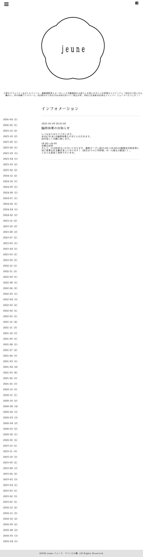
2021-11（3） (10, 328)
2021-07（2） (11, 350)
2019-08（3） (11, 468)
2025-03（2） (11, 164)
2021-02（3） (11, 378)
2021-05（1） (11, 361)
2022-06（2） (11, 288)
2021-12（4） (11, 322)
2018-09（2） (11, 524)
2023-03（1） (11, 254)
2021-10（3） (11, 333)
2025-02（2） (11, 170)
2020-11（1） (11, 395)
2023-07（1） (11, 238)
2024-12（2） (11, 176)
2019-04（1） (11, 485)
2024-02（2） (11, 215)
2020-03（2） (11, 429)
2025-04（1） (11, 159)
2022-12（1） (10, 266)
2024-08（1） (11, 193)
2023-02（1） (11, 260)
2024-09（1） (11, 187)
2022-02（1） (11, 311)
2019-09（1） (11, 463)
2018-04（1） (11, 541)
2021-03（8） (11, 373)
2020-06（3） (11, 412)
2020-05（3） (11, 418)
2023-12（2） (10, 221)
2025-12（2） (11, 131)
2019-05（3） (11, 479)
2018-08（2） (11, 530)
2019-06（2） (11, 474)
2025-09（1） (11, 142)
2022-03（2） (11, 305)
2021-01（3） (11, 384)
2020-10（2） (11, 401)
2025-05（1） (11, 153)
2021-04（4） (11, 367)
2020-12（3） (11, 389)
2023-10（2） (11, 226)
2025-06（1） (11, 148)
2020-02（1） (11, 434)
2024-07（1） (11, 198)
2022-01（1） (11, 316)
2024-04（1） (11, 209)
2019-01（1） (11, 502)
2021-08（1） (11, 344)
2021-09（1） (11, 339)
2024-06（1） (11, 204)
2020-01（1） (11, 440)
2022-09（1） (11, 277)
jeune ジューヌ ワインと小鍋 (62, 553)
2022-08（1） (11, 283)
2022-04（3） (11, 299)
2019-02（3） (11, 496)
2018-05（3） (11, 536)
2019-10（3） (11, 457)
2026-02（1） (11, 125)
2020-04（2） (11, 423)
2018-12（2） (11, 508)
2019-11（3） (10, 451)
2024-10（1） (11, 181)
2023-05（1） (11, 243)
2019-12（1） (10, 446)
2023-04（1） (11, 249)
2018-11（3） (11, 513)
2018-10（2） (11, 519)
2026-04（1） (11, 119)
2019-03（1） (11, 491)
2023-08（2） (11, 232)
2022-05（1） (11, 294)
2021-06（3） (11, 356)
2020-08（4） (11, 406)
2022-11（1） (10, 271)
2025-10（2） (11, 136)
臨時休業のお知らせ (56, 128)
